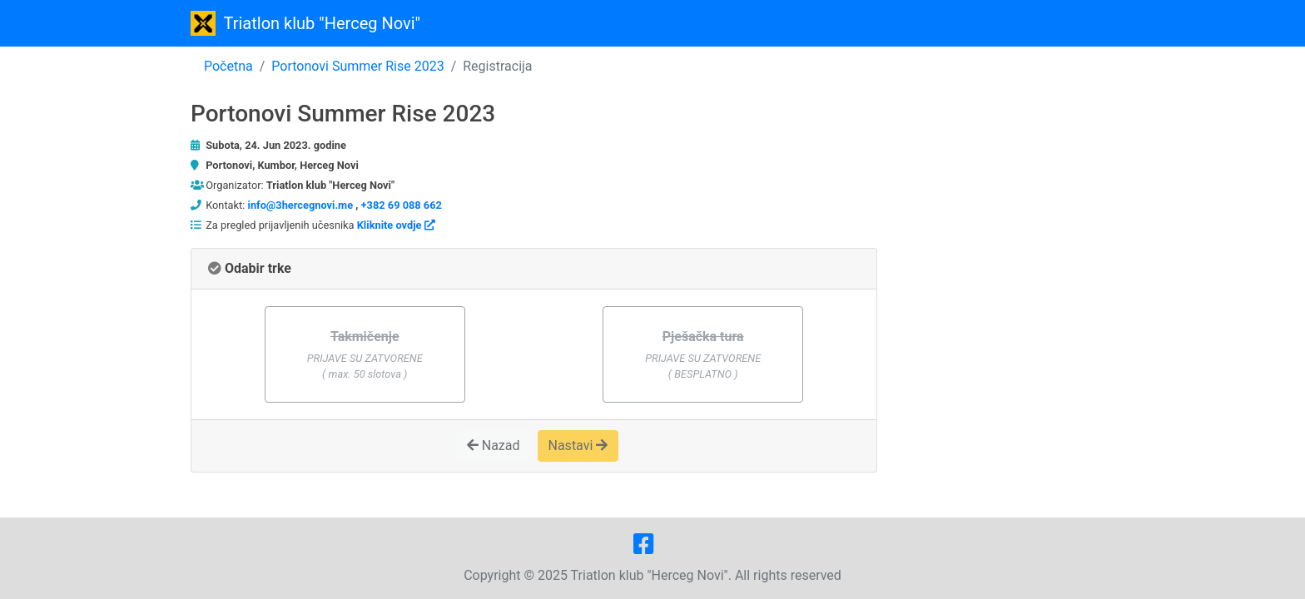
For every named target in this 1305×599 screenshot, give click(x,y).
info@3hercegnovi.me (301, 205)
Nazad (493, 445)
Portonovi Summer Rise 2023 (357, 66)
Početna (228, 66)
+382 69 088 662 (401, 205)
